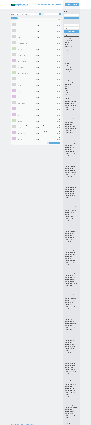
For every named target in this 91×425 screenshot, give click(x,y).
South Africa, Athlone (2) (69, 109)
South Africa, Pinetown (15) (70, 327)
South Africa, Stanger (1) (69, 382)
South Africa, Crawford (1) (70, 170)
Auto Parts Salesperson (23, 35)
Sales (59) (66, 90)
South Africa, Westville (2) (69, 413)
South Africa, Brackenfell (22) (70, 143)
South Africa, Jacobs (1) (69, 224)
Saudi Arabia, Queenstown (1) (70, 101)
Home (39, 4)
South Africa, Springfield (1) (70, 377)
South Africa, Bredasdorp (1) (70, 147)
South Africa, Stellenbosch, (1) (70, 386)
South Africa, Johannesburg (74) (71, 227)
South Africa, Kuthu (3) (69, 256)
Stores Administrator (22, 41)
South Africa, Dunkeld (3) (69, 176)
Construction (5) (68, 48)
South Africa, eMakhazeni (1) (70, 187)
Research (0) (67, 88)
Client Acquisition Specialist (24, 107)
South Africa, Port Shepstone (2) (71, 336)
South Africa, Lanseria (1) (69, 262)
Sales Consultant (21, 71)
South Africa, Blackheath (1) (70, 130)
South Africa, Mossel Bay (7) (70, 289)
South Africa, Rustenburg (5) (70, 365)
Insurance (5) (67, 71)
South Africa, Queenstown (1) (70, 346)
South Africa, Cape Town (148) (70, 155)
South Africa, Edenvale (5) (69, 185)
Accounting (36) (68, 38)
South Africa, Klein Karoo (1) (70, 243)
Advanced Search (57, 4)
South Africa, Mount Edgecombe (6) (71, 294)
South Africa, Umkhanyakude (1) (71, 400)
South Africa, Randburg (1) (70, 348)
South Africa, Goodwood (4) (70, 204)
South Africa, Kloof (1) (69, 248)
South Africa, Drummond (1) (70, 174)
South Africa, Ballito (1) (69, 113)
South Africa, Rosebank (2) (70, 363)
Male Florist (20, 29)
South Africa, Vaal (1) (69, 405)
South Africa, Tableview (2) (70, 392)
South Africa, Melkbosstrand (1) (71, 268)
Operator (20, 47)
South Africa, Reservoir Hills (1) (70, 350)
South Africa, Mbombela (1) (70, 266)
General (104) (67, 65)
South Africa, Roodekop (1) (70, 359)
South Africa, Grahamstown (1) (70, 206)
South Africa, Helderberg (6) (70, 214)
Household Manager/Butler (24, 113)
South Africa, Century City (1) (70, 159)
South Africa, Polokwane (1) (70, 331)
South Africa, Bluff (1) (69, 136)
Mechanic (20, 53)
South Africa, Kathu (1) (69, 229)
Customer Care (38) (68, 52)
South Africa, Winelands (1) (70, 415)
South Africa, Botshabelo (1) (70, 141)
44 (56, 142)
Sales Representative (22, 119)
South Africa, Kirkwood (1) (70, 241)
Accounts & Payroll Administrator (25, 95)
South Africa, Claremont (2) (70, 164)
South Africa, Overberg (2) (70, 306)
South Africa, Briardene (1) (70, 149)
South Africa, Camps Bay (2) (70, 153)
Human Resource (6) (68, 69)
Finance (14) (67, 63)
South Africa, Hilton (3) (69, 218)
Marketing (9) (67, 80)
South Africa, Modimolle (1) (70, 285)
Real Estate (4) (67, 86)
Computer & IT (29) (68, 46)
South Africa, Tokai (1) (69, 394)
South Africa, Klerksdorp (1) (70, 245)
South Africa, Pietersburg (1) (70, 325)
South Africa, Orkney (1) (69, 302)
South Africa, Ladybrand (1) (70, 258)
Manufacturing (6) (68, 78)
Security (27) (67, 92)
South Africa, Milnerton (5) (70, 281)
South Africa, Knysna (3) (69, 250)
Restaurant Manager (22, 89)
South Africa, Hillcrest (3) (69, 216)
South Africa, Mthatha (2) (69, 296)
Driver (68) (67, 57)
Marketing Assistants (22, 101)
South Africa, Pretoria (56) (70, 340)
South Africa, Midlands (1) (70, 277)
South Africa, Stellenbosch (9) (70, 384)
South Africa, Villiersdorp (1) (70, 409)
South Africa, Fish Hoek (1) (70, 197)
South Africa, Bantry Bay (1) (70, 118)
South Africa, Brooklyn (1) (69, 151)
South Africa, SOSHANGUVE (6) (70, 371)
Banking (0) (67, 42)
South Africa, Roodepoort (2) (70, 361)
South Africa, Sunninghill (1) (70, 390)
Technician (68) (68, 94)
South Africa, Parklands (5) (70, 310)
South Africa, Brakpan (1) (69, 145)
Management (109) (68, 75)
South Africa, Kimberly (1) (69, 239)
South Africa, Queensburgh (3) (70, 344)
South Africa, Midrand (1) (69, 279)
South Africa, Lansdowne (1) (70, 260)
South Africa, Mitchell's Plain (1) (71, 283)
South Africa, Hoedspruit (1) (70, 220)
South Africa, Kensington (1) (70, 233)
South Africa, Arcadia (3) (69, 107)
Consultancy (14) (68, 50)
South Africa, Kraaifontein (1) (70, 252)
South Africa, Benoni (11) (69, 124)
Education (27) (67, 59)
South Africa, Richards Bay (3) (70, 352)
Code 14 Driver (21, 23)
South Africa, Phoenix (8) (69, 321)
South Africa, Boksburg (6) (70, 139)
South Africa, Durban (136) (70, 178)
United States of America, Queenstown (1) (69, 422)
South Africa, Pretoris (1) (69, 342)
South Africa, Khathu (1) (69, 235)
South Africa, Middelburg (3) (70, 275)
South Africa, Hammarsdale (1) (70, 210)
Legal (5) (66, 73)
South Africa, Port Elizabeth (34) (71, 333)
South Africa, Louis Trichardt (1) (71, 264)
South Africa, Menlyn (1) (69, 271)
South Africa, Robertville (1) (70, 354)
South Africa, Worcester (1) (70, 419)
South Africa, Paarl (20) (69, 308)
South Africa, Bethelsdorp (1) (70, 128)
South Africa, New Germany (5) (70, 298)
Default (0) (67, 54)
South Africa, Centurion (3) (70, 157)
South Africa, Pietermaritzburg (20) (71, 323)
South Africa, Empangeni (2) (70, 193)
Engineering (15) (68, 61)
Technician (20, 59)
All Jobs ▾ (14, 18)
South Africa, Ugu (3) (69, 396)
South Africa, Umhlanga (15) (70, 398)
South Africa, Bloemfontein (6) (70, 132)
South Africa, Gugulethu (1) (70, 208)
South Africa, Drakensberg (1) (70, 172)
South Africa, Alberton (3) (69, 103)
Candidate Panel (44, 4)
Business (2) (67, 44)
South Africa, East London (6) (70, 183)
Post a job (68, 4)
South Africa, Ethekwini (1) (70, 195)
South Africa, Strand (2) (69, 388)
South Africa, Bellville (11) (69, 122)
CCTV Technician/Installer (23, 65)
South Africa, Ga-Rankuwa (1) (70, 199)
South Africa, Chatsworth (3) (70, 162)
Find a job (75, 4)
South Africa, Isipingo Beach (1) (70, 222)
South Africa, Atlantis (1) (69, 111)
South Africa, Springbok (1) (70, 375)
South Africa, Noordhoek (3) (70, 300)
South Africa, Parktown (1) (70, 312)
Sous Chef (20, 77)
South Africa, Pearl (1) (69, 319)
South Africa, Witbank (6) (69, 417)
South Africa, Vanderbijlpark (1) (71, 407)
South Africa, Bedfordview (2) (70, 120)
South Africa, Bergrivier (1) (70, 126)
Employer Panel (51, 4)
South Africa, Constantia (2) (70, 166)
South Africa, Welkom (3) (69, 411)
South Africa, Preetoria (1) (70, 338)
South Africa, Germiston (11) (70, 201)
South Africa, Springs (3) (69, 380)
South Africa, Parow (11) (69, 315)
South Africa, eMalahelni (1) (70, 189)
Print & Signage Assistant (23, 125)
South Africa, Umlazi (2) (69, 403)
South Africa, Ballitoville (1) (70, 116)
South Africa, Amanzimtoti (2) (70, 105)
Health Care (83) (68, 67)
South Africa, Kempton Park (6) (70, 231)
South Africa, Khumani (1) (69, 237)
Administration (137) (68, 40)
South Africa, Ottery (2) (69, 304)
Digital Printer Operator (23, 83)
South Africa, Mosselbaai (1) (70, 292)
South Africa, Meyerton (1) (70, 273)
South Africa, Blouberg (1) (69, 134)
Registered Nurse (21, 131)
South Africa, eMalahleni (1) (70, 191)
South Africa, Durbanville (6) (70, 180)
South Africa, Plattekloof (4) (70, 329)
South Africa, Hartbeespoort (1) (70, 212)
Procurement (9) (68, 84)
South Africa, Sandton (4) (69, 367)
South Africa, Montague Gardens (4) (71, 287)
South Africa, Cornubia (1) (69, 168)
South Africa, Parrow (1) (69, 317)
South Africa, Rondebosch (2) (70, 357)
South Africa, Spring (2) (69, 373)
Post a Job (32, 424)
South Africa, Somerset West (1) (71, 369)
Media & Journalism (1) (69, 82)
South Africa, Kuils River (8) (70, 254)
